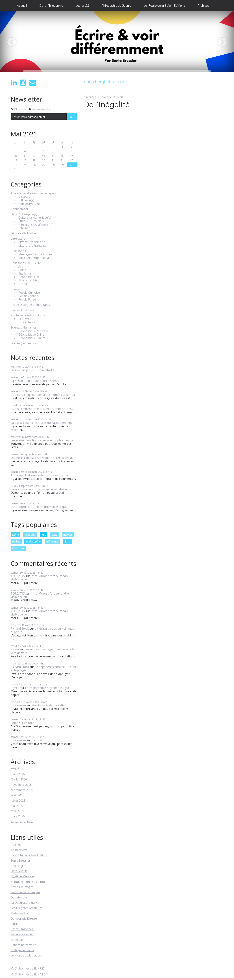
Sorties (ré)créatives (24, 343)
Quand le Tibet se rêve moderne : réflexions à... (42, 458)
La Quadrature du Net (25, 903)
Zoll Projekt (18, 866)
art (43, 535)
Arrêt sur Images (22, 887)
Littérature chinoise (31, 242)
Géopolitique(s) (28, 277)
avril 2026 (17, 769)
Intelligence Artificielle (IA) (35, 224)
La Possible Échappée (25, 892)
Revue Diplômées (22, 310)
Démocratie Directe (24, 919)
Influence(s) (26, 200)
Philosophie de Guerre (116, 5)
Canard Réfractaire (23, 945)
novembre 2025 (21, 784)
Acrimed (16, 845)
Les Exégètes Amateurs (26, 908)
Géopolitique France (31, 338)
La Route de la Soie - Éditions (164, 5)
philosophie (33, 541)
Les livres (24, 319)
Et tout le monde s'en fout (28, 882)
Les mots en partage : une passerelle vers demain (43, 651)
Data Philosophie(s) (24, 214)
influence (52, 541)
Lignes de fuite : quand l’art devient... (35, 381)
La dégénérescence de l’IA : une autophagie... (44, 668)
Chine (22, 270)
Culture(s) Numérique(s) (34, 217)
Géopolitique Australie (33, 331)
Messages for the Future (35, 254)
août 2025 (17, 795)
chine (15, 535)
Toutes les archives (22, 822)
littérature (18, 548)
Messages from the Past (34, 257)
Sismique (17, 940)
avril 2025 (17, 811)
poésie (16, 541)
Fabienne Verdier (22, 934)
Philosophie (19, 251)
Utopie (23, 284)
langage (30, 535)
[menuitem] (22, 5)
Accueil (22, 5)
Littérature (18, 238)
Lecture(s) (82, 5)
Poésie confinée (29, 296)
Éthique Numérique (31, 221)
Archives (203, 5)
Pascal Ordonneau (23, 929)
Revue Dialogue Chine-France (31, 304)
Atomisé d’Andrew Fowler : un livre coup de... (40, 475)
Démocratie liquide (23, 233)
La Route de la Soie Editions (29, 855)
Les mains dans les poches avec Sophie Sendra (42, 440)
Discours (24, 196)
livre (67, 541)
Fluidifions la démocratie (48, 705)
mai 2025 (17, 806)
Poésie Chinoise (29, 292)
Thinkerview (19, 850)
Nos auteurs (26, 322)
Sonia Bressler (20, 861)
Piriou (15, 649)
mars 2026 (18, 774)
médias (68, 535)
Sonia (14, 723)
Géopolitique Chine (31, 334)
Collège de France (22, 950)
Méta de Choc (20, 913)
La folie (29, 723)
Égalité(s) (24, 273)
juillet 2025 (18, 800)
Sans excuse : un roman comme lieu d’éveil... (40, 489)
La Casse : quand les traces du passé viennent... (42, 423)
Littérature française (32, 245)
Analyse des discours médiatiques (33, 193)
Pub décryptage (29, 203)
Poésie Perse (27, 299)
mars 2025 (18, 816)
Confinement (19, 209)
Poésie (15, 289)
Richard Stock (20, 628)
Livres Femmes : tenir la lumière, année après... (42, 409)
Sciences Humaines (23, 327)
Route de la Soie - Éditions (28, 315)
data (55, 535)
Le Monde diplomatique (27, 955)
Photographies (28, 280)
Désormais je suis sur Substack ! (32, 370)
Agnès (15, 688)
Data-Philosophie (51, 5)
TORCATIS (18, 576)
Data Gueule (19, 871)
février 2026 (19, 779)
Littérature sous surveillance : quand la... (43, 630)
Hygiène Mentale (22, 876)
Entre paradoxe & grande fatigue (47, 688)
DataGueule (19, 897)
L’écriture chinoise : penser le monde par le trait (43, 395)
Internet (24, 228)
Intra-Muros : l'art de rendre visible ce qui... (39, 507)
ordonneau (18, 705)
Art (20, 266)
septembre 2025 (22, 790)
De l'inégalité (107, 104)
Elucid (14, 924)
